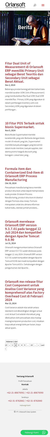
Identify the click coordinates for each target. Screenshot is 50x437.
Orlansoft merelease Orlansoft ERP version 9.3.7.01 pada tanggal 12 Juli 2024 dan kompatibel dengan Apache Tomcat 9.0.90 (23, 230)
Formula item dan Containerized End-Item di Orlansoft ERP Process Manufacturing (24, 174)
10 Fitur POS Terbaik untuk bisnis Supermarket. (24, 125)
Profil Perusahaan (25, 381)
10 (32, 345)
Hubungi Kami (25, 405)
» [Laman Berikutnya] (38, 345)
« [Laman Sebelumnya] (9, 345)
